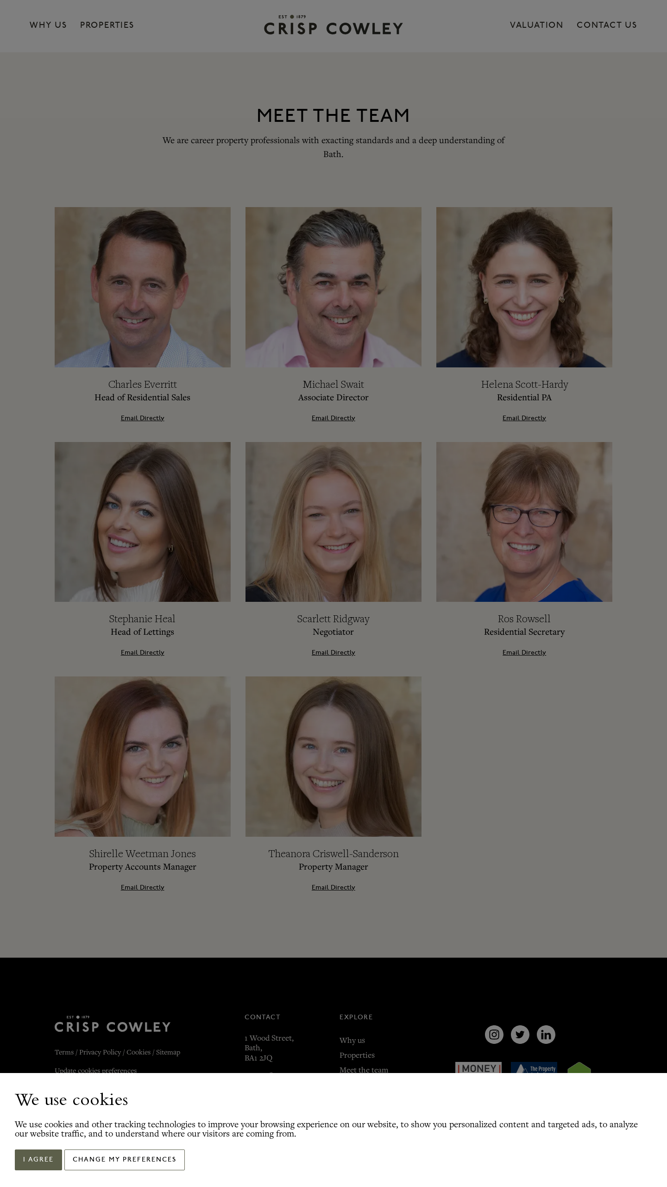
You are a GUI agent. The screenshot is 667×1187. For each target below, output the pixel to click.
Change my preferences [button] (124, 1159)
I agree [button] (38, 1159)
